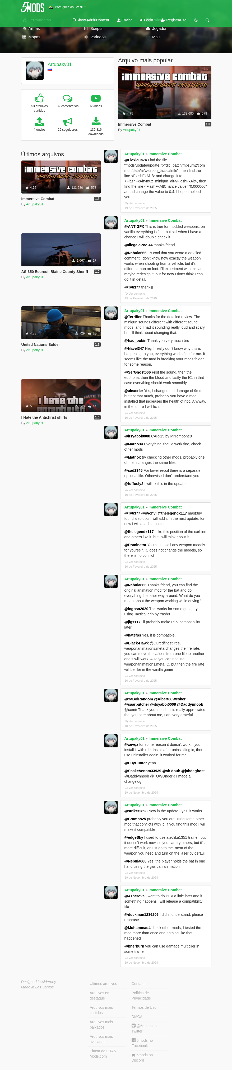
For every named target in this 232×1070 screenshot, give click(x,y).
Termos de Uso (144, 1007)
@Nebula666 (135, 253)
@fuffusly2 (133, 484)
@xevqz (131, 744)
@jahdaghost (193, 771)
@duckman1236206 (141, 914)
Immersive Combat (165, 154)
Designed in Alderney (38, 982)
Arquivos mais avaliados (101, 1039)
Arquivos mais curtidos (101, 1010)
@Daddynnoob (190, 704)
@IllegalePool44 (138, 245)
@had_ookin (135, 340)
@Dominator (135, 545)
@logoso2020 (136, 609)
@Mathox (132, 457)
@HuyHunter (135, 763)
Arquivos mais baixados (101, 1024)
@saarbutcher (136, 704)
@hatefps (132, 635)
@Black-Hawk (136, 643)
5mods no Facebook (142, 1043)
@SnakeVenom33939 (142, 771)
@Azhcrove (134, 896)
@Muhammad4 (137, 928)
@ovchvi (149, 513)
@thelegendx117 (172, 513)
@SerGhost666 (137, 372)
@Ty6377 (132, 287)
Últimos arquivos (103, 984)
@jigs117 (132, 622)
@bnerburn (134, 946)
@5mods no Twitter (144, 1028)
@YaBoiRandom (138, 699)
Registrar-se (173, 20)
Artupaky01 (60, 64)
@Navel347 (134, 348)
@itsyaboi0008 (137, 436)
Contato (138, 984)
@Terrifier (133, 317)
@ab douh (171, 771)
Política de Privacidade (141, 995)
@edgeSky (133, 837)
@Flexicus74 (135, 160)
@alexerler (133, 391)
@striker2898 (136, 811)
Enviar (124, 20)
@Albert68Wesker (169, 699)
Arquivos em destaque (100, 995)
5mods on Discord (142, 1057)
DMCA (137, 1017)
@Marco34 (133, 444)
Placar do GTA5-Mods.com (103, 1053)
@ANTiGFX (134, 226)
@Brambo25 (135, 819)
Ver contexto (135, 203)
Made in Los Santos (37, 987)
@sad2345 (133, 470)
